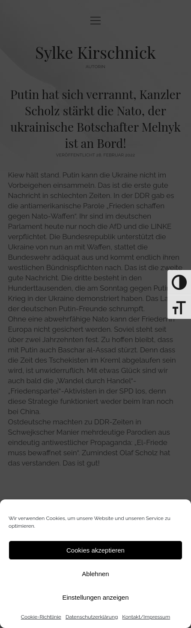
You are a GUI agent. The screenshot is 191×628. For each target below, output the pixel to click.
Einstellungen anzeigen (95, 597)
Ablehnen (95, 573)
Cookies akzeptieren (95, 550)
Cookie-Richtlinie (41, 617)
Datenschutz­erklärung (92, 617)
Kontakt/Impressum (146, 617)
